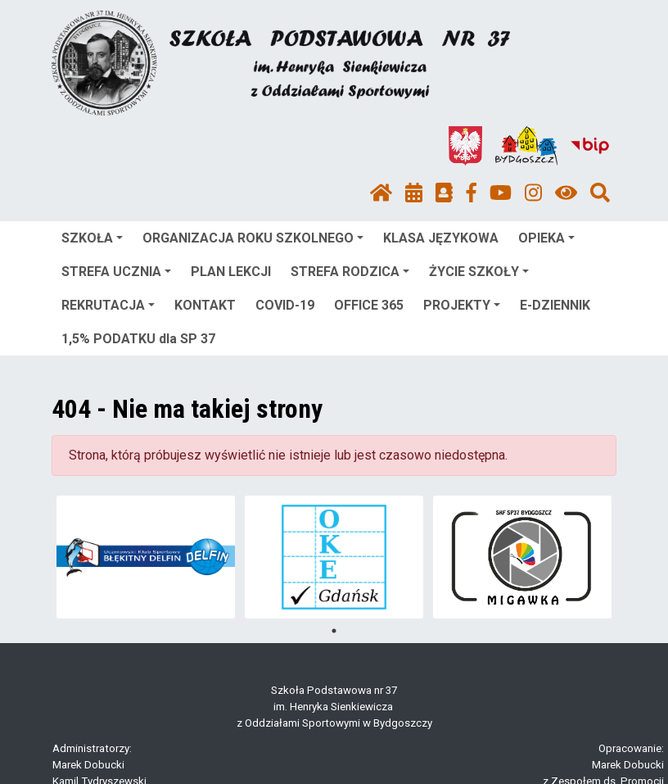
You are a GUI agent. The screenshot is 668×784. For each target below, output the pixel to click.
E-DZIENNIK (555, 305)
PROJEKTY (461, 305)
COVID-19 (284, 305)
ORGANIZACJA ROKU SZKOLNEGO (252, 238)
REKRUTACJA (108, 305)
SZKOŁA (92, 238)
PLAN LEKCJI (231, 271)
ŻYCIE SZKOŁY (479, 271)
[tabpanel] (146, 557)
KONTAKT (205, 305)
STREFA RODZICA (350, 271)
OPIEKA (546, 238)
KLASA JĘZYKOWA (441, 238)
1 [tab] (334, 631)
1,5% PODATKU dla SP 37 (138, 339)
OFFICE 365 (369, 305)
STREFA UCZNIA (116, 271)
